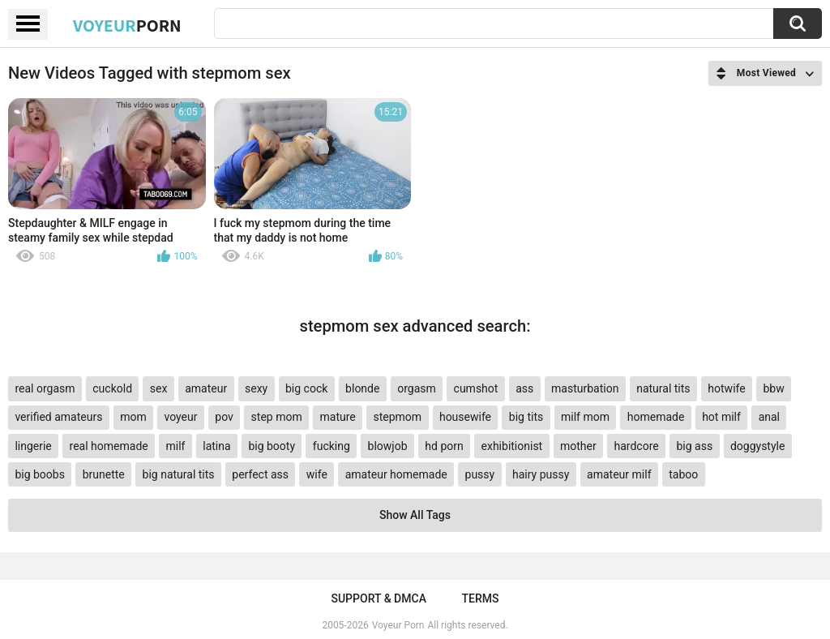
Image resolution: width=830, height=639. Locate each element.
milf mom (585, 416)
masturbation (584, 388)
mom (133, 416)
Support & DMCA (378, 598)
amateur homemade (396, 474)
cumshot (476, 388)
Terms (480, 598)
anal (769, 416)
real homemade (109, 446)
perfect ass (260, 474)
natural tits (663, 388)
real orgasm (45, 388)
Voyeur (127, 25)
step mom (276, 416)
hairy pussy (540, 474)
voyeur (181, 416)
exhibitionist (512, 446)
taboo (683, 474)
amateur (206, 388)
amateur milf (619, 474)
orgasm (416, 388)
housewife (465, 416)
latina (216, 446)
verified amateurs (58, 416)
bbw (773, 388)
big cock (306, 388)
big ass (694, 446)
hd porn (444, 446)
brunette (104, 474)
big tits (526, 416)
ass (524, 388)
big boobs (40, 474)
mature (337, 416)
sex (159, 388)
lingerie (33, 446)
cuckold (112, 388)
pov (224, 416)
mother (578, 446)
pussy (480, 474)
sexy (256, 388)
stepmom (398, 416)
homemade (656, 416)
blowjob (388, 446)
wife (316, 474)
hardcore (636, 446)
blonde (362, 388)
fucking (331, 446)
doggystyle (757, 446)
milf (176, 446)
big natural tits (179, 474)
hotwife (726, 388)
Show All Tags (415, 514)
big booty (271, 446)
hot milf (721, 416)
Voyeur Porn (398, 625)
